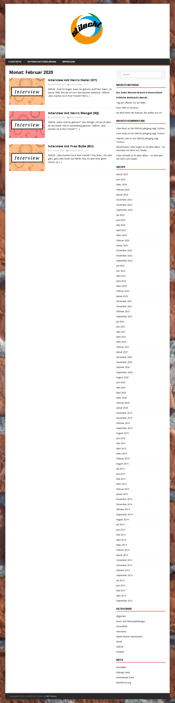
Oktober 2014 (123, 509)
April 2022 (121, 281)
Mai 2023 (120, 225)
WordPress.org (123, 682)
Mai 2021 (120, 331)
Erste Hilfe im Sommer (127, 107)
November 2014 (124, 504)
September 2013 (124, 575)
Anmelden (121, 667)
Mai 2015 (120, 478)
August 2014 (122, 519)
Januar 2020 (122, 407)
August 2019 (122, 433)
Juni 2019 (120, 438)
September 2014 (124, 514)
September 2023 (124, 209)
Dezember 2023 (124, 199)
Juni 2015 (120, 473)
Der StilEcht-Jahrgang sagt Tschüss (147, 128)
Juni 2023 (120, 220)
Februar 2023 (122, 240)
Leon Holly (121, 133)
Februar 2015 (122, 489)
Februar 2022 (122, 291)
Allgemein (121, 616)
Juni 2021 (120, 326)
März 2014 (121, 544)
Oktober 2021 (123, 311)
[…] (88, 95)
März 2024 (121, 184)
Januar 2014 (122, 555)
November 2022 (124, 255)
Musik (119, 641)
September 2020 (124, 372)
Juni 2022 (120, 270)
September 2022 (124, 260)
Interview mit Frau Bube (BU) (71, 146)
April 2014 (121, 539)
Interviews (121, 631)
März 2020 (121, 397)
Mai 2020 (120, 387)
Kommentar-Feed (125, 677)
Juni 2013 (120, 585)
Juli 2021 (120, 321)
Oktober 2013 (123, 570)
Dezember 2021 (124, 301)
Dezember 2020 (124, 357)
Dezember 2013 (124, 560)
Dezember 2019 (124, 412)
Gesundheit (121, 626)
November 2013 (124, 565)
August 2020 (122, 377)
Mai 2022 (120, 275)
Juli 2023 (120, 215)
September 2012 (124, 600)
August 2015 (122, 463)
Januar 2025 (122, 174)
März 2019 (121, 453)
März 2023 (121, 235)
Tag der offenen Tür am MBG (130, 102)
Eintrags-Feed (123, 672)
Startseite (14, 61)
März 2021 (121, 341)
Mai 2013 (120, 590)
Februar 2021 (122, 346)
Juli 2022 (120, 265)
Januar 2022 (122, 296)
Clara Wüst (121, 128)
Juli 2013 (120, 580)
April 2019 (121, 448)
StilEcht (119, 646)
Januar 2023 (122, 245)
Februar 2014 (122, 549)
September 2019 (124, 428)
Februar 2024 (122, 189)
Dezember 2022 (124, 250)
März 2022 (121, 286)
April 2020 (121, 392)
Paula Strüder (76, 84)
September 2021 (124, 316)
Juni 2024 (120, 179)
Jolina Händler (76, 117)
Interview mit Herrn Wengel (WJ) (73, 113)
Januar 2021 (122, 352)
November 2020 (124, 362)
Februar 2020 (122, 402)
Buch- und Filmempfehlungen (130, 621)
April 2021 (121, 336)
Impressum (68, 61)
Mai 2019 (120, 443)
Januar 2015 (122, 494)
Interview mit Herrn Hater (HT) (72, 80)
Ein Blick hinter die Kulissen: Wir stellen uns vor (139, 112)
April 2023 (121, 230)
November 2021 (124, 306)
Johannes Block (75, 150)
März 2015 (121, 483)
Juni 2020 (120, 382)
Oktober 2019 (123, 423)
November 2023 (124, 204)
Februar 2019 (122, 458)
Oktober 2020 (123, 367)
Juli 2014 (120, 524)
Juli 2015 (120, 468)
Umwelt (120, 651)
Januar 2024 (122, 194)
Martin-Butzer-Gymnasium (129, 636)
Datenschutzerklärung (42, 61)
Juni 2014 (120, 529)
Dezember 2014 (124, 499)
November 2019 (124, 417)
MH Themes (51, 696)
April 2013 (121, 595)
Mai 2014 (120, 534)
